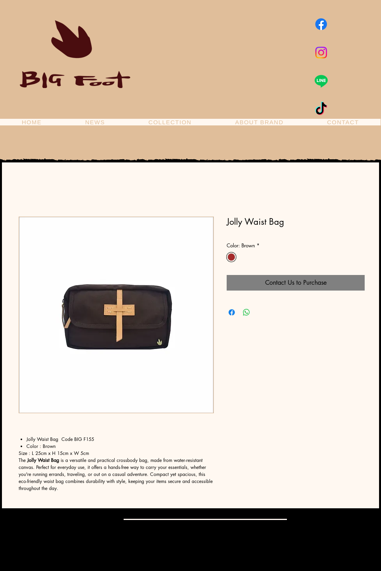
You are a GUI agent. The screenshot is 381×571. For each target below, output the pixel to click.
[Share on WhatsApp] (246, 312)
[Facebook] (321, 24)
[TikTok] (321, 109)
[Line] (321, 81)
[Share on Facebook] (231, 312)
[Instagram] (321, 52)
